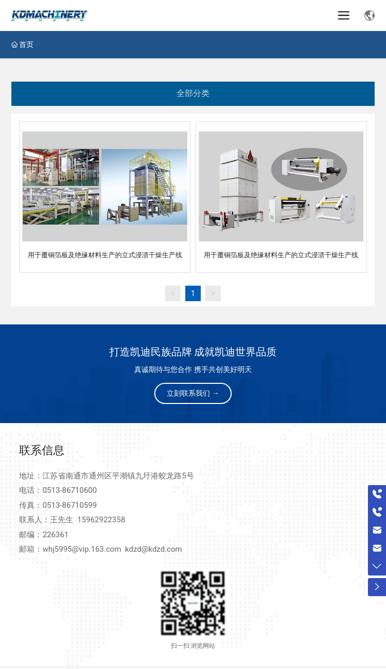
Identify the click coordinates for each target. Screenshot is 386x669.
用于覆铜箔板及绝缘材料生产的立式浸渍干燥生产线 (105, 255)
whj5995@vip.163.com (81, 549)
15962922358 (101, 519)
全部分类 (193, 93)
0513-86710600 (69, 490)
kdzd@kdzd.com (153, 549)
